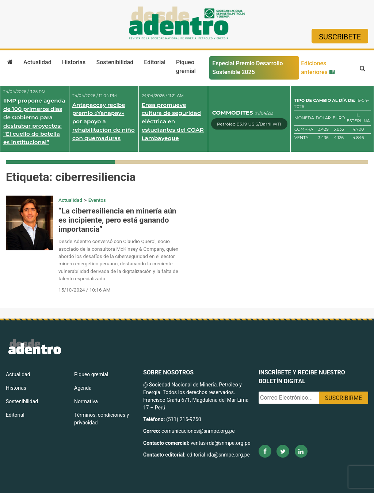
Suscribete (340, 36)
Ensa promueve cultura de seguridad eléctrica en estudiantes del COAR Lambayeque (173, 121)
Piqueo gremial (186, 66)
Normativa (86, 401)
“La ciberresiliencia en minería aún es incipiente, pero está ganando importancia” (117, 220)
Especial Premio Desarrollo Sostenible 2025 (247, 68)
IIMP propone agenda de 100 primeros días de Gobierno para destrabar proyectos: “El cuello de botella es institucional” (34, 121)
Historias (73, 62)
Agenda (83, 388)
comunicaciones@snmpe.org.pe (198, 431)
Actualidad (37, 62)
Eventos (97, 200)
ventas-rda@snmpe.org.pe (220, 443)
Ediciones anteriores (318, 68)
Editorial (154, 62)
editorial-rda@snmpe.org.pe (218, 455)
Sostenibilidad (114, 62)
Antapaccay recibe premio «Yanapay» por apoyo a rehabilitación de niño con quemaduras (103, 121)
